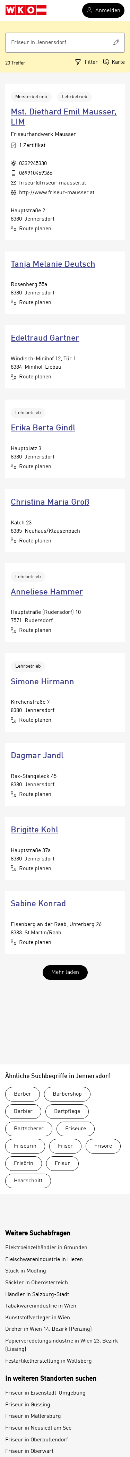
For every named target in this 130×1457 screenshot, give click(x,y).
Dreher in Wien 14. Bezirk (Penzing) (48, 1329)
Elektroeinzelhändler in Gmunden (46, 1248)
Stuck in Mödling (25, 1271)
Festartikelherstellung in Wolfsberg (48, 1361)
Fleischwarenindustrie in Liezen (44, 1259)
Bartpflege (67, 1111)
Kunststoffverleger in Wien (37, 1318)
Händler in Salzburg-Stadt (37, 1294)
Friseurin (25, 1146)
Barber (22, 1094)
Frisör (65, 1146)
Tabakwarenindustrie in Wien (40, 1306)
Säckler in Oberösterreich (36, 1283)
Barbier (23, 1111)
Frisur (62, 1163)
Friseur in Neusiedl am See (38, 1428)
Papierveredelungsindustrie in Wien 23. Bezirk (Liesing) (61, 1345)
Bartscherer (29, 1129)
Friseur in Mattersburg (33, 1416)
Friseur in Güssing (27, 1405)
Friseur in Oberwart (29, 1451)
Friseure (75, 1129)
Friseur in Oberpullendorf (36, 1440)
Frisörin (23, 1163)
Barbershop (67, 1094)
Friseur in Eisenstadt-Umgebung (45, 1393)
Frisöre (103, 1146)
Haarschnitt (28, 1181)
